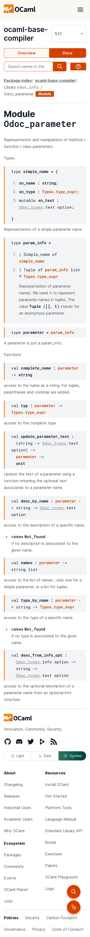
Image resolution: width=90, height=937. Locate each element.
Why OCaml (14, 830)
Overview (27, 53)
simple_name (31, 261)
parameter (68, 367)
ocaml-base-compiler (26, 33)
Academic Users (18, 819)
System (72, 756)
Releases (12, 796)
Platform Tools (58, 807)
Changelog (13, 784)
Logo (49, 888)
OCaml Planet (16, 889)
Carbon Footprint (61, 917)
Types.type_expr (59, 191)
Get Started (56, 796)
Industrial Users (17, 807)
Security (32, 917)
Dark (45, 756)
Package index (18, 80)
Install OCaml (56, 784)
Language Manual (60, 819)
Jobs (8, 901)
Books (50, 842)
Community (14, 866)
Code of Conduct (68, 929)
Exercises (53, 853)
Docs (67, 53)
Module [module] (44, 94)
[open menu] (80, 9)
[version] (69, 33)
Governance (14, 929)
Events (10, 878)
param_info (56, 269)
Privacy (38, 929)
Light (17, 756)
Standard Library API (64, 830)
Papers (51, 865)
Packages (12, 854)
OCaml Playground (61, 877)
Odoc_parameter (19, 94)
